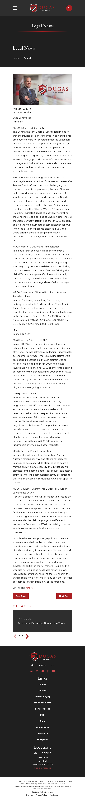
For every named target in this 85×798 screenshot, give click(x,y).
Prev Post (21, 596)
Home (42, 684)
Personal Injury (42, 696)
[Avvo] (42, 671)
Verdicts (29, 588)
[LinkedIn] (31, 671)
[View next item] (27, 636)
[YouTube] (53, 671)
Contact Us (42, 733)
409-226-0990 (42, 665)
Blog (42, 721)
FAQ (42, 715)
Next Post (64, 596)
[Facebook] (48, 671)
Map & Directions (42, 768)
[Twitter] (37, 671)
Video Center (43, 727)
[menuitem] (29, 795)
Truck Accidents (42, 703)
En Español (42, 739)
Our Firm (42, 690)
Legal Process (42, 709)
